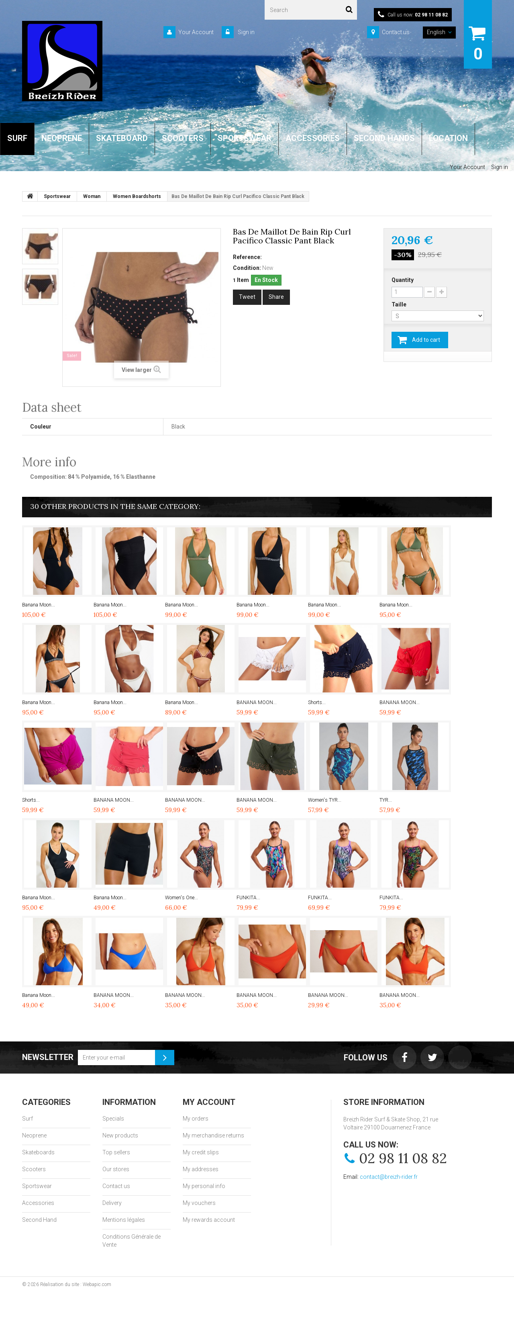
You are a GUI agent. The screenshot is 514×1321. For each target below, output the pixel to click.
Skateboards (38, 1152)
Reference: (247, 257)
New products (120, 1135)
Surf (27, 1118)
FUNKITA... (248, 897)
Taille (400, 304)
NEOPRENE (61, 138)
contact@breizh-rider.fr (389, 1177)
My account (209, 1102)
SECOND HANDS (384, 138)
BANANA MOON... (257, 702)
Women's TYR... (324, 800)
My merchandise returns (213, 1135)
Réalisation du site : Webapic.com (75, 1284)
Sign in (246, 32)
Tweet (247, 297)
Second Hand (39, 1220)
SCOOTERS (183, 138)
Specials (113, 1118)
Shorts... (317, 702)
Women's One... (181, 897)
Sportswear (37, 1186)
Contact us (396, 32)
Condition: (247, 268)
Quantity (403, 280)
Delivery (112, 1203)
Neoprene (34, 1135)
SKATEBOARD (122, 138)
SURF (17, 138)
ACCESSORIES (313, 138)
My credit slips (201, 1152)
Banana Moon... (38, 605)
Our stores (115, 1169)
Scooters (34, 1169)
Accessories (38, 1203)
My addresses (200, 1169)
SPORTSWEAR (244, 138)
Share (276, 297)
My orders (195, 1118)
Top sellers (116, 1152)
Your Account (196, 32)
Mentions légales (123, 1220)
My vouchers (199, 1203)
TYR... (385, 800)
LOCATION (448, 138)
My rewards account (209, 1220)
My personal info (204, 1186)
